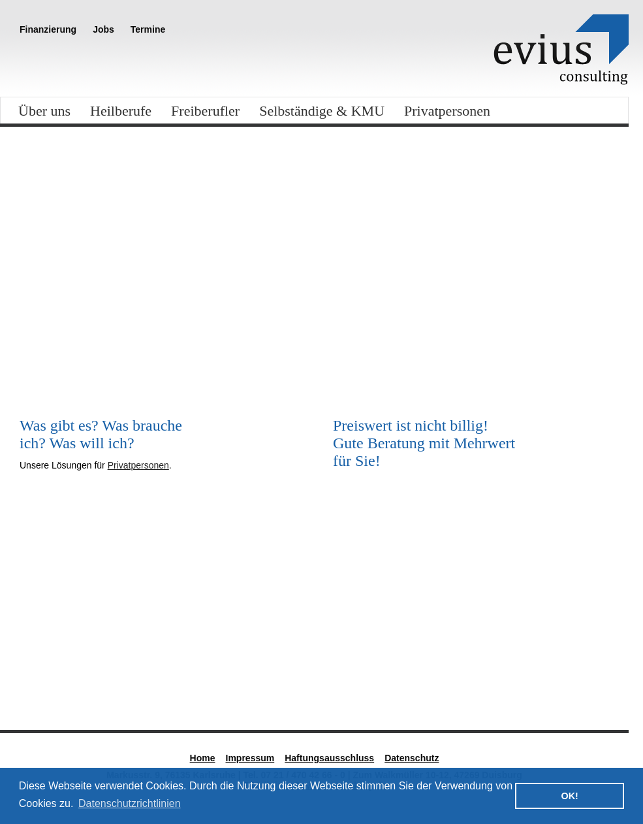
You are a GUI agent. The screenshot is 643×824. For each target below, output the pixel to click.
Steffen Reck (208, 681)
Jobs (103, 29)
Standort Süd (48, 681)
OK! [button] (569, 796)
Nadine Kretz (369, 681)
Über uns (44, 111)
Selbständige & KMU (321, 111)
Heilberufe (120, 111)
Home (202, 758)
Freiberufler (205, 111)
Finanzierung (48, 29)
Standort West (532, 681)
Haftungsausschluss (329, 758)
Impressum (250, 758)
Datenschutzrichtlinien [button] (129, 803)
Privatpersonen (447, 111)
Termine (148, 29)
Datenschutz (411, 758)
